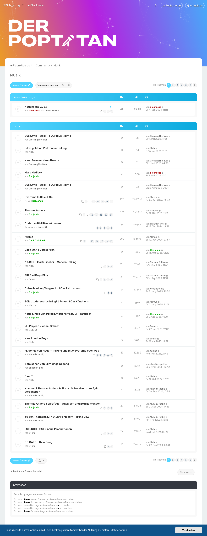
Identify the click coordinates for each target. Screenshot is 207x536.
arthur (153, 338)
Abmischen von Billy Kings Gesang (47, 363)
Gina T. (29, 376)
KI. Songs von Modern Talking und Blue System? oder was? (63, 350)
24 (97, 241)
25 (102, 241)
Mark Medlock (33, 172)
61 (96, 215)
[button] (195, 85)
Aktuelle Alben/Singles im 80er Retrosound (53, 288)
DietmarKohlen (158, 262)
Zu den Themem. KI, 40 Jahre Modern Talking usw (57, 416)
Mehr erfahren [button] (119, 530)
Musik (15, 75)
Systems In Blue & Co (39, 197)
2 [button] (173, 85)
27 (111, 241)
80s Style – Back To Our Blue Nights (48, 135)
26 (106, 241)
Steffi (32, 433)
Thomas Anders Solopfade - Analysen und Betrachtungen (62, 403)
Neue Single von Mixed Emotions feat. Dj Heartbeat (58, 313)
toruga (153, 351)
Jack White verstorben (39, 249)
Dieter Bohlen (52, 110)
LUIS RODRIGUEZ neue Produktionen (48, 429)
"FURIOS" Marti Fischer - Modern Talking (50, 262)
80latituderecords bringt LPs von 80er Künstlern (56, 301)
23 (92, 241)
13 (94, 201)
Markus (153, 197)
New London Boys (36, 338)
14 (98, 201)
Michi (31, 151)
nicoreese (34, 110)
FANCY (29, 236)
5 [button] (186, 85)
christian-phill (39, 227)
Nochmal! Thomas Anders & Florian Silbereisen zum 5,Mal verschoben (62, 390)
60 (91, 215)
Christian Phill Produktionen (43, 223)
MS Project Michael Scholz (42, 326)
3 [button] (177, 85)
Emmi (32, 279)
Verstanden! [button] (189, 530)
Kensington (156, 288)
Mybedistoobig (36, 354)
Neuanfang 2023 (36, 106)
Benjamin (34, 176)
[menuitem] (35, 5)
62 (101, 215)
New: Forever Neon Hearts (42, 160)
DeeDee (33, 330)
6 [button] (190, 85)
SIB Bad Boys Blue (36, 275)
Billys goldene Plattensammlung (46, 148)
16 (107, 201)
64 (111, 215)
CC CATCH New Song (38, 442)
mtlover (154, 210)
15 (103, 201)
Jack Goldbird (37, 240)
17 (111, 201)
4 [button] (181, 85)
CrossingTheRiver (38, 139)
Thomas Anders (35, 210)
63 (106, 215)
